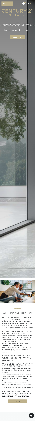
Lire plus (17, 401)
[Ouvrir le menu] (7, 3)
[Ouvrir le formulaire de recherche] (17, 37)
